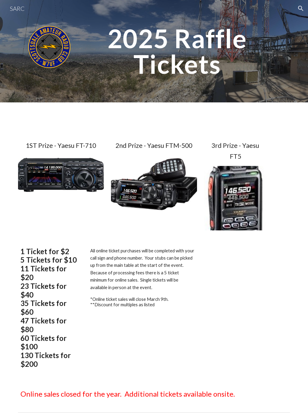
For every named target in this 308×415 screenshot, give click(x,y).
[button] (301, 8)
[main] (177, 51)
